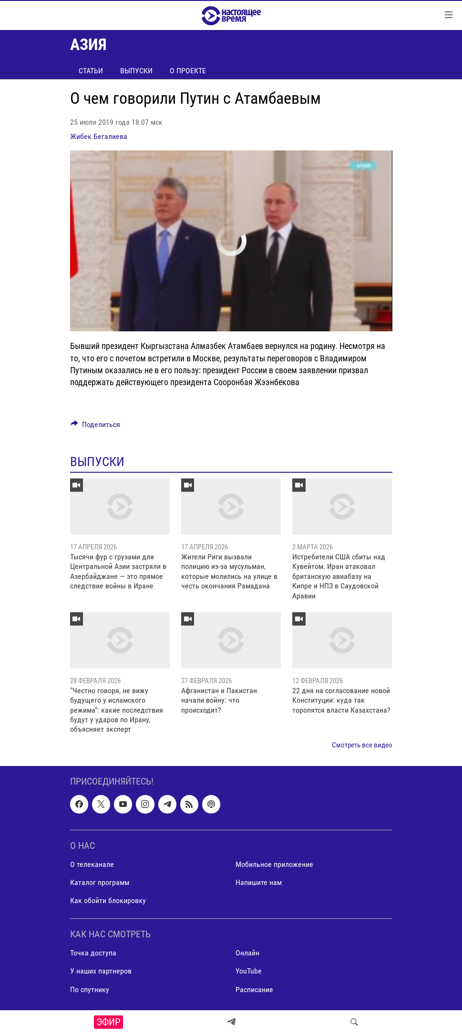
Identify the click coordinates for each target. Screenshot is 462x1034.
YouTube (249, 971)
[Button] (96, 427)
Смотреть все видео (362, 745)
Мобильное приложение (274, 864)
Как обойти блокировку (108, 900)
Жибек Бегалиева (98, 136)
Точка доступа (93, 953)
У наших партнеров (101, 971)
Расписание (254, 989)
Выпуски (136, 70)
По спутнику (89, 989)
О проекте (188, 70)
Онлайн (247, 953)
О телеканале (92, 864)
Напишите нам (259, 882)
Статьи (91, 70)
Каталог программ (99, 882)
